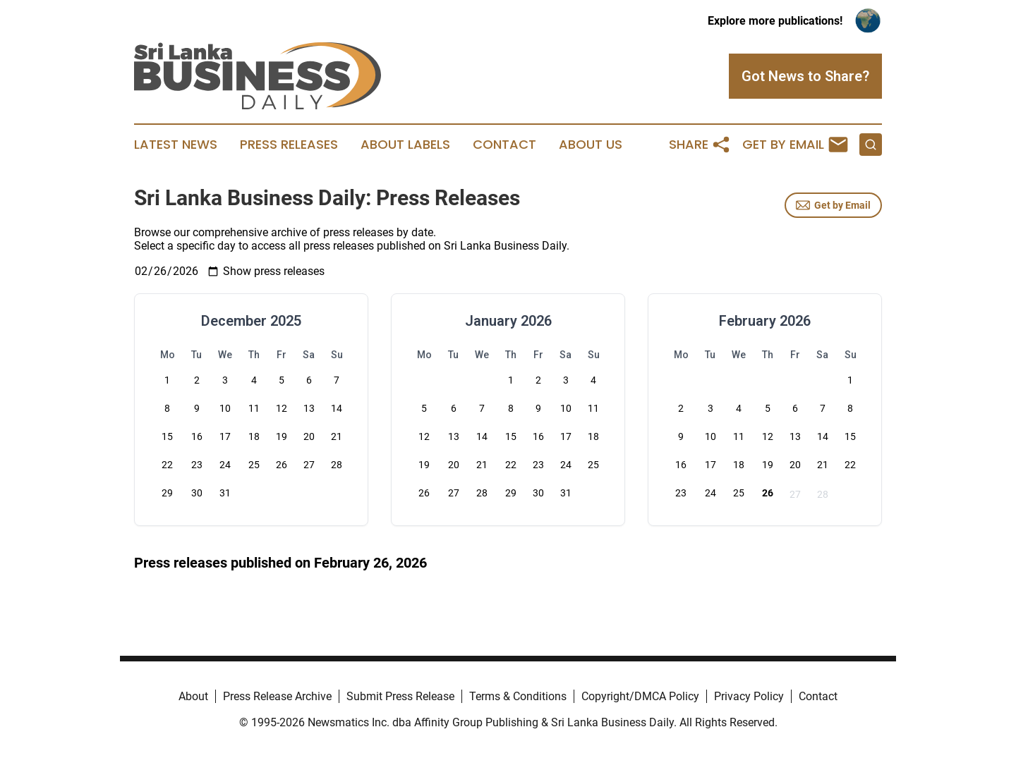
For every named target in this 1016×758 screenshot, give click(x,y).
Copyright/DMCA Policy (640, 696)
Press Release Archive (277, 696)
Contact (504, 144)
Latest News (175, 144)
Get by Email (833, 205)
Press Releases (289, 144)
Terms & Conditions (518, 696)
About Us (590, 144)
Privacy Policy (749, 696)
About (193, 696)
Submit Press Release (400, 696)
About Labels (405, 144)
